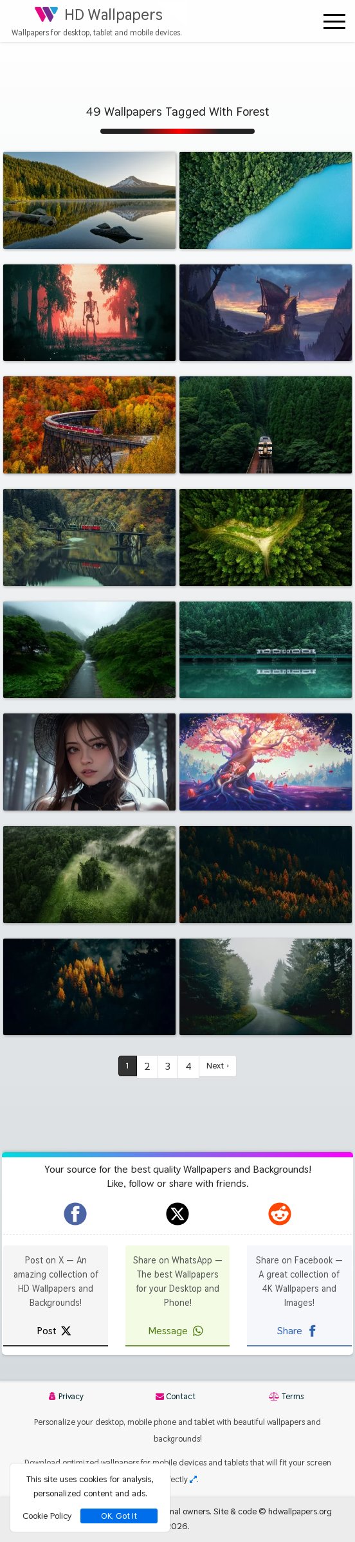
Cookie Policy (47, 1515)
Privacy (66, 1396)
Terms (286, 1396)
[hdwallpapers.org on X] (177, 1213)
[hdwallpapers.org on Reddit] (279, 1213)
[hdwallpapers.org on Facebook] (75, 1213)
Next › (218, 1066)
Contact (176, 1396)
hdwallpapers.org (300, 1511)
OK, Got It (119, 1515)
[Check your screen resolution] (193, 1479)
